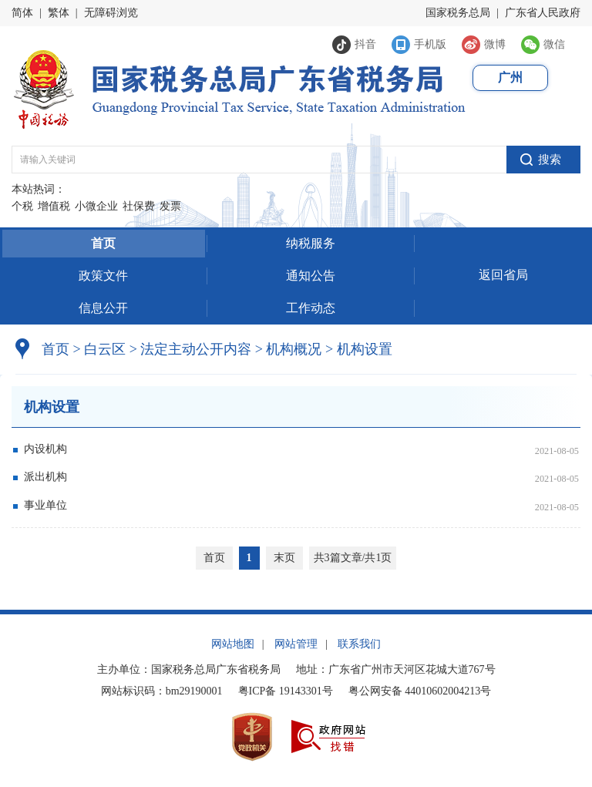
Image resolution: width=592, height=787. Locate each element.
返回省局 (503, 274)
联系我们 (359, 644)
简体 (22, 12)
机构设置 (358, 349)
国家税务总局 (458, 12)
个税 (22, 206)
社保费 (139, 206)
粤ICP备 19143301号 (285, 691)
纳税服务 (310, 243)
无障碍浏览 (111, 12)
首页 (103, 243)
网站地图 (232, 644)
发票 (170, 206)
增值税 (54, 206)
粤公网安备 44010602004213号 (420, 691)
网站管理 (296, 644)
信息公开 (103, 307)
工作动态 (310, 307)
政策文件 (103, 275)
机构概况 (288, 349)
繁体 (58, 12)
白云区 (105, 349)
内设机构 (45, 449)
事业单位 (45, 505)
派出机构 (45, 477)
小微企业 (96, 206)
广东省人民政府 (542, 12)
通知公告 (310, 275)
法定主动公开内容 (195, 349)
